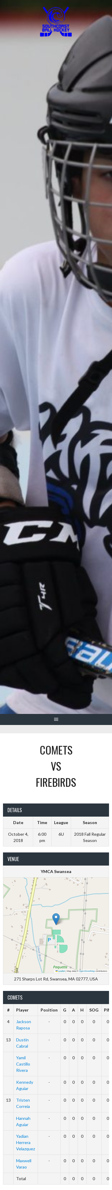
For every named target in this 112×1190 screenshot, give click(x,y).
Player (22, 1009)
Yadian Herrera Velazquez (25, 1142)
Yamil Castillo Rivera (23, 1064)
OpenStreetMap (87, 971)
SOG (94, 1009)
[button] (56, 919)
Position (49, 1009)
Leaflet (60, 971)
